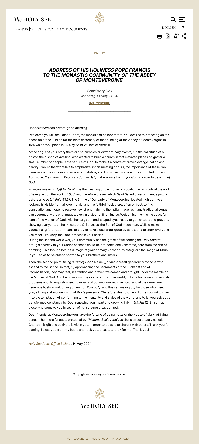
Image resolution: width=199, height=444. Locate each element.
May (61, 29)
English (170, 29)
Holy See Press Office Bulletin (50, 344)
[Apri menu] (181, 19)
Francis (21, 29)
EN (96, 53)
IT (103, 53)
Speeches (38, 29)
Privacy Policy (121, 438)
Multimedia (99, 103)
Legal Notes (81, 438)
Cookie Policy (100, 438)
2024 (51, 29)
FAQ (68, 438)
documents (76, 29)
